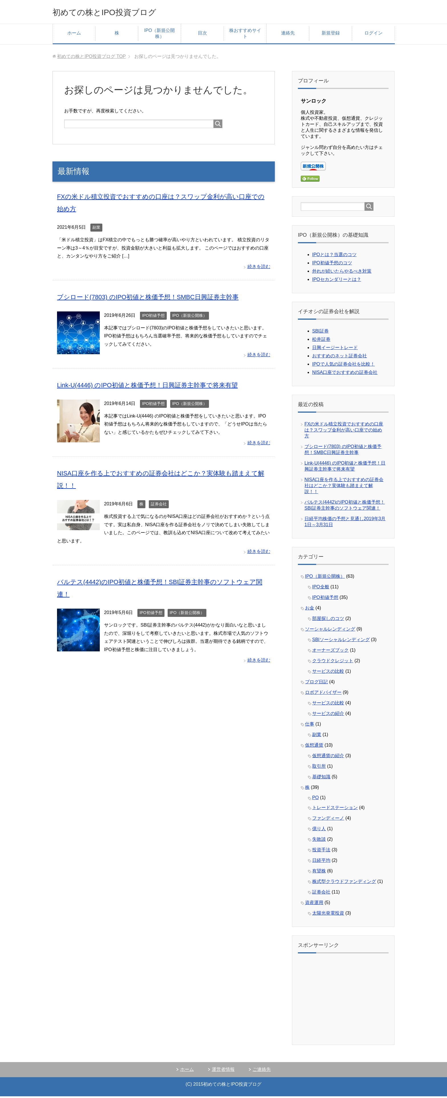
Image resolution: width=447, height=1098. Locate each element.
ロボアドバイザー (323, 694)
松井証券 (321, 341)
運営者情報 (223, 1071)
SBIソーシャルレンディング (341, 641)
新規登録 (331, 34)
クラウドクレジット (332, 662)
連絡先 (288, 34)
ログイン (373, 34)
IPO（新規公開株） (159, 35)
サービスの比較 (328, 672)
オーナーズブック (330, 651)
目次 (202, 34)
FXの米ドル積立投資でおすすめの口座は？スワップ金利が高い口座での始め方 (343, 431)
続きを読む (258, 268)
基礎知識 (321, 778)
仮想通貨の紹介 (328, 757)
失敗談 (319, 840)
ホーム (74, 34)
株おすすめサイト (245, 35)
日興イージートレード (335, 349)
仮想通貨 (314, 746)
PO (315, 799)
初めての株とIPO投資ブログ (118, 12)
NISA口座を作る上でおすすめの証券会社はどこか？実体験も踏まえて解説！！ (343, 487)
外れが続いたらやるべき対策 (341, 272)
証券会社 (159, 505)
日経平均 (321, 862)
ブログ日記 (316, 683)
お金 (309, 609)
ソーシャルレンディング (330, 630)
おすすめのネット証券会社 (339, 357)
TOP (91, 58)
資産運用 (314, 904)
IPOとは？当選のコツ (334, 256)
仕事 (309, 725)
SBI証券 (320, 332)
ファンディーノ (328, 819)
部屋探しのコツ (328, 620)
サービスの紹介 (328, 715)
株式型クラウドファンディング (344, 883)
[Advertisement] (343, 999)
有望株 (319, 872)
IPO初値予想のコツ (332, 264)
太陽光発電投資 (328, 914)
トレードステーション (335, 809)
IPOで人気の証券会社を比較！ (343, 365)
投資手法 (321, 851)
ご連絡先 (262, 1071)
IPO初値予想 (153, 317)
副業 (96, 229)
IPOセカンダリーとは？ (336, 281)
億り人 (319, 830)
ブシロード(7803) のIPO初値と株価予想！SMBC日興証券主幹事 (156, 298)
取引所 (319, 767)
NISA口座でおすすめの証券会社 (344, 374)
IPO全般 (320, 588)
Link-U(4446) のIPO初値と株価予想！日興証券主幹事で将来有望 (156, 386)
